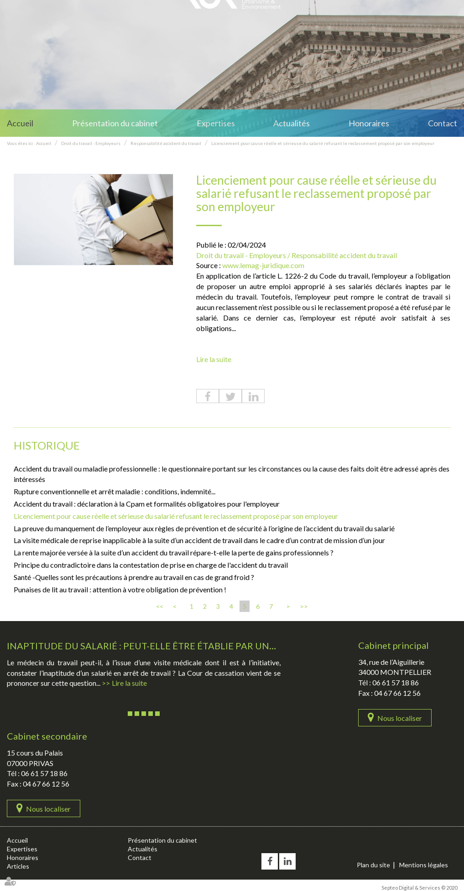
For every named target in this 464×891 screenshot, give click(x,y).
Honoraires (369, 123)
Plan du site (373, 865)
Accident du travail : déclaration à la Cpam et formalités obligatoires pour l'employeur (147, 503)
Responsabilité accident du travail (165, 143)
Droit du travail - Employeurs (90, 143)
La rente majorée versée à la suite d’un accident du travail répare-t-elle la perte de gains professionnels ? (174, 552)
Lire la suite (213, 359)
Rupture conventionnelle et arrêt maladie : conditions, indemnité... (114, 491)
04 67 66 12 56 (397, 693)
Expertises (216, 123)
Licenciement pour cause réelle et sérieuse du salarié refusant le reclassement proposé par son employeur (322, 143)
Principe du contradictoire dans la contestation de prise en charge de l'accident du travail (151, 564)
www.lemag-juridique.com (263, 265)
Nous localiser (399, 718)
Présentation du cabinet (115, 123)
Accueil (20, 123)
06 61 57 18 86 (395, 682)
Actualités (291, 123)
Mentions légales (423, 865)
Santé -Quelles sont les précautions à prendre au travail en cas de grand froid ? (134, 577)
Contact (442, 123)
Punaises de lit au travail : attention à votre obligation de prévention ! (120, 589)
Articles (18, 866)
